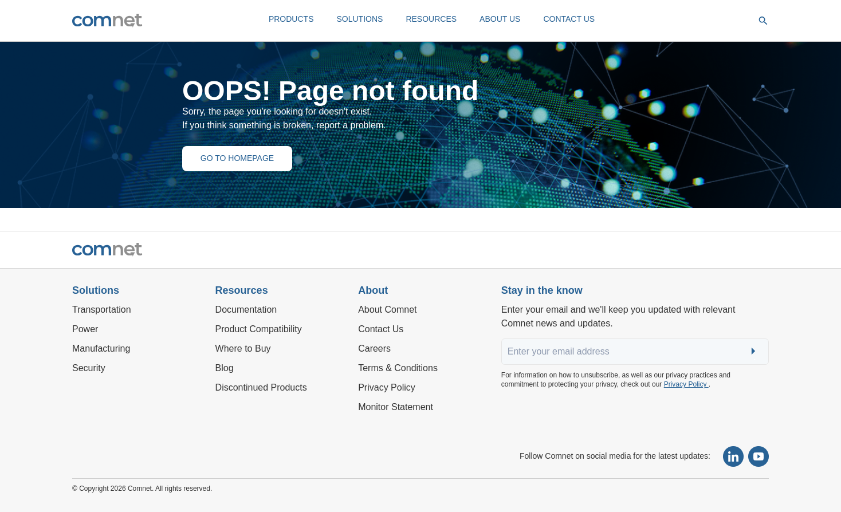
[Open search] (763, 20)
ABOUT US (500, 18)
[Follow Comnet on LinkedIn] (733, 456)
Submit (754, 352)
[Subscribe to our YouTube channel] (758, 456)
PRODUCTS (291, 18)
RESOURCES (431, 18)
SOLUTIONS (359, 18)
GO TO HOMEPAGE (237, 158)
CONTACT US (569, 18)
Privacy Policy (686, 384)
